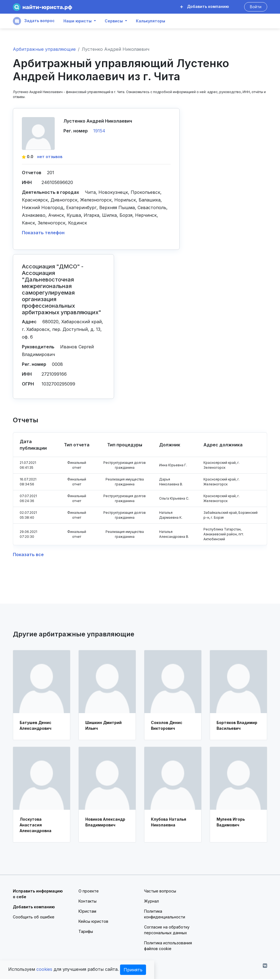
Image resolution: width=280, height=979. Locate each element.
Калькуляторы (150, 21)
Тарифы (85, 931)
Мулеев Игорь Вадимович (231, 822)
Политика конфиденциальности (164, 914)
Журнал (151, 901)
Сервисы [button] (114, 21)
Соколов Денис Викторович (166, 725)
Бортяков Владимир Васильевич (237, 725)
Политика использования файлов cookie (168, 946)
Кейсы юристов (93, 921)
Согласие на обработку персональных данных (166, 930)
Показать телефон (43, 232)
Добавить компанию (204, 6)
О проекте (88, 891)
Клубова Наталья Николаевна (168, 822)
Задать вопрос (34, 21)
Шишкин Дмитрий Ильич (103, 725)
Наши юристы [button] (77, 21)
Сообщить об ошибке (33, 917)
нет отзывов (49, 156)
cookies (44, 969)
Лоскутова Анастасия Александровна (35, 825)
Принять (133, 969)
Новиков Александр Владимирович (105, 822)
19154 (99, 131)
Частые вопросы (160, 891)
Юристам (87, 911)
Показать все (28, 554)
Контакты (87, 901)
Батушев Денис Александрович (35, 725)
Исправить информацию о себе (38, 894)
